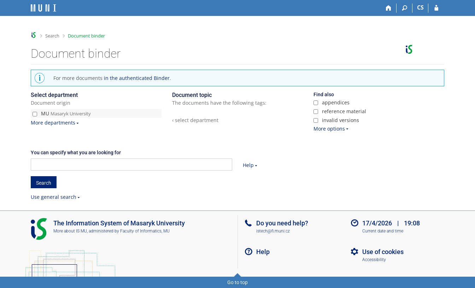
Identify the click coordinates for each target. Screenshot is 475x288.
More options (329, 128)
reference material (339, 111)
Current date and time (382, 231)
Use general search (53, 197)
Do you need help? (282, 223)
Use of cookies (383, 251)
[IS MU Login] (436, 8)
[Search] (404, 8)
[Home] (389, 8)
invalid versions (336, 120)
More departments (53, 122)
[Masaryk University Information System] (43, 8)
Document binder (86, 36)
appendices (331, 102)
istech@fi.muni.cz (273, 231)
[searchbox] (131, 165)
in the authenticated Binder (137, 78)
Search (52, 36)
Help (248, 165)
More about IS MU (70, 231)
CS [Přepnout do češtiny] (420, 7)
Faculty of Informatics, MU (145, 231)
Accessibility (374, 259)
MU (62, 113)
